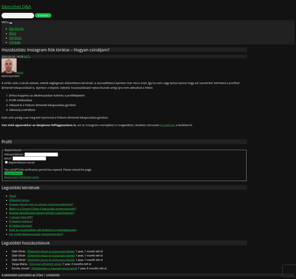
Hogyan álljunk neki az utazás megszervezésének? (41, 204)
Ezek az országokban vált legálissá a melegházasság (42, 230)
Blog (12, 33)
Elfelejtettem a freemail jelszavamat (54, 268)
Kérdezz (15, 37)
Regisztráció (11, 177)
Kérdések (16, 28)
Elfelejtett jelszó (29, 177)
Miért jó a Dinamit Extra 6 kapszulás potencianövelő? (42, 208)
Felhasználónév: (14, 154)
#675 (27, 56)
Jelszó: (8, 158)
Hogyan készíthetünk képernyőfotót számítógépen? (41, 213)
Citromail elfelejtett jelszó (45, 264)
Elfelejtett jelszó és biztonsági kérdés (51, 251)
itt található (167, 125)
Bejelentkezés (14, 173)
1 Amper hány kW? (21, 217)
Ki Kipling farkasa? (21, 221)
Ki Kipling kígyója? (20, 225)
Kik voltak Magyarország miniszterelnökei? (36, 234)
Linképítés (53, 275)
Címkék (15, 42)
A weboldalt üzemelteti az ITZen (22, 275)
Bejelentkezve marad (21, 162)
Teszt (12, 196)
